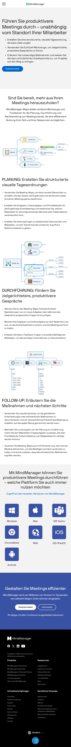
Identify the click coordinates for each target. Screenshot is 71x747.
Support (10, 703)
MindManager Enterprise (16, 675)
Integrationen (42, 666)
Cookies (41, 699)
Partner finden (12, 712)
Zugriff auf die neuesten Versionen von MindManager (35, 494)
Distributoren (12, 715)
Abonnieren (42, 684)
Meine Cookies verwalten (47, 714)
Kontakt (10, 721)
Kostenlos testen (26, 607)
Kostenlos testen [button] (12, 69)
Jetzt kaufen (47, 607)
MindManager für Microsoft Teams (19, 672)
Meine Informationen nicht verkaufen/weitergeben (47, 710)
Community (11, 706)
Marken (40, 703)
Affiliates (10, 718)
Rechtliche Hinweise (45, 706)
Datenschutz (42, 696)
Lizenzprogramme (14, 678)
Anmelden (11, 696)
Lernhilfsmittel (43, 678)
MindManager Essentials (16, 669)
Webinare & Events (44, 675)
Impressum (42, 717)
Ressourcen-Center (45, 669)
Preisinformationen (14, 699)
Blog (39, 681)
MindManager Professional (17, 666)
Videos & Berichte (44, 672)
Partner (10, 709)
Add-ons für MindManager (16, 681)
